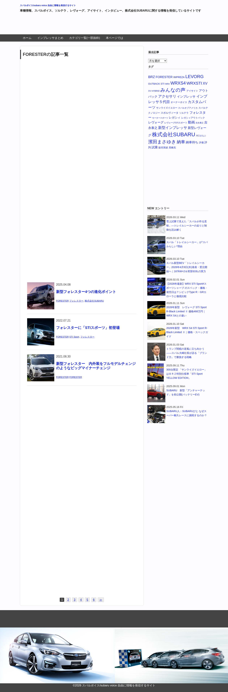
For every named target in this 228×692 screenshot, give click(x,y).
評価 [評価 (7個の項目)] (201, 142)
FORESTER (62, 300)
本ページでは (114, 37)
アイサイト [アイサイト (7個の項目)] (192, 90)
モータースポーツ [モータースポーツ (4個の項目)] (160, 118)
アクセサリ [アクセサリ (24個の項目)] (167, 96)
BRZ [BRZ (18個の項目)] (151, 77)
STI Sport (74, 336)
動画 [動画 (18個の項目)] (191, 122)
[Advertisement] (86, 25)
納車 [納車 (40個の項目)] (181, 142)
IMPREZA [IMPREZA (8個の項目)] (179, 77)
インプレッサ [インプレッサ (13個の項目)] (186, 96)
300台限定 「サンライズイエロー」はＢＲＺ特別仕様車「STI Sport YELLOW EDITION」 (186, 373)
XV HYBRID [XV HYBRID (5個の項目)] (154, 91)
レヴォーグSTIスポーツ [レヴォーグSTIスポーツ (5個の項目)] (175, 122)
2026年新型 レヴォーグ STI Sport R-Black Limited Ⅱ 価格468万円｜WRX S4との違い (186, 311)
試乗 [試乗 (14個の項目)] (155, 147)
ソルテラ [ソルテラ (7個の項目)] (184, 113)
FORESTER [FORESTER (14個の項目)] (164, 77)
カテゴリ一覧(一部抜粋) (84, 37)
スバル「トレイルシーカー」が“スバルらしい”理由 (187, 244)
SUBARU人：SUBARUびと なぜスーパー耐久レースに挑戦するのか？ (186, 413)
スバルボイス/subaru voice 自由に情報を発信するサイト (48, 5)
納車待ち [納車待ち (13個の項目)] (192, 142)
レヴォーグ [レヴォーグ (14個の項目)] (156, 122)
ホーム (27, 37)
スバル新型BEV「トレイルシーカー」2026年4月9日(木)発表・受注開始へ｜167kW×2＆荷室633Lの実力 (186, 267)
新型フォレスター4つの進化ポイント (86, 292)
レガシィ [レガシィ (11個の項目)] (174, 117)
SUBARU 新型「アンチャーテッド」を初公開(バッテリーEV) (185, 392)
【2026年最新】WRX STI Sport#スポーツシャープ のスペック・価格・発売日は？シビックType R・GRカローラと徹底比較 (187, 290)
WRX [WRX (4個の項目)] (167, 84)
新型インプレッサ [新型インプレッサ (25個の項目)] (172, 128)
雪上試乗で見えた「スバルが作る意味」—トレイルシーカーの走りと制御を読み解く (186, 225)
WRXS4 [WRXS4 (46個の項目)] (178, 83)
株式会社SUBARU (94, 300)
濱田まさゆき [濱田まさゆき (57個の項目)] (162, 141)
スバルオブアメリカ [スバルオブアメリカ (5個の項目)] (188, 108)
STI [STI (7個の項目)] (162, 83)
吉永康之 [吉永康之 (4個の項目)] (200, 123)
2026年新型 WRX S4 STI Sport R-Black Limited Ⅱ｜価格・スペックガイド (187, 332)
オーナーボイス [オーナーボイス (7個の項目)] (179, 102)
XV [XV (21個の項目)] (205, 83)
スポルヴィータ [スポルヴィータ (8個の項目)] (169, 112)
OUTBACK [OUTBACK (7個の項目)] (154, 83)
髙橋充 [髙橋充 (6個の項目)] (172, 147)
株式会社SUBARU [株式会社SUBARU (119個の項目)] (173, 134)
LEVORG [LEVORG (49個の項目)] (194, 76)
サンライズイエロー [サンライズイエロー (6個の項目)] (166, 108)
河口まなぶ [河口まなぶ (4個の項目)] (201, 135)
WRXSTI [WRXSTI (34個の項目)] (194, 83)
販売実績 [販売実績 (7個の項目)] (163, 147)
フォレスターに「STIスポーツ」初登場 (88, 328)
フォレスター (76, 300)
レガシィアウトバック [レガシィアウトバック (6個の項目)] (193, 118)
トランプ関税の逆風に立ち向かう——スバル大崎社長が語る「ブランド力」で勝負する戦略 (186, 353)
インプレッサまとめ (50, 37)
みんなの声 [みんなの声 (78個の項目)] (172, 90)
